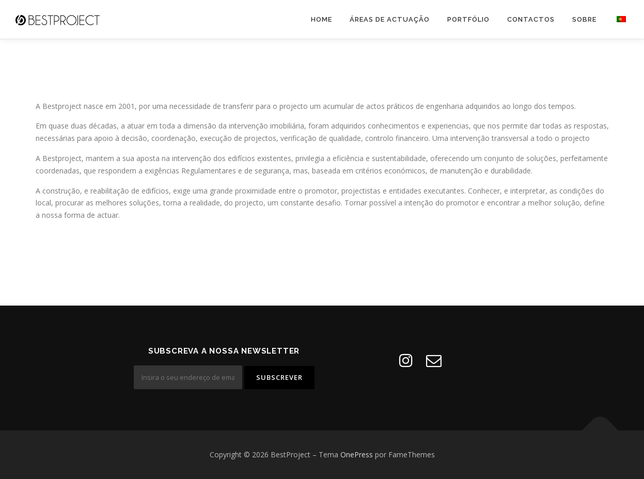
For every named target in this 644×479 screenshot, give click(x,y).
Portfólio (468, 19)
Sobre (584, 19)
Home (321, 19)
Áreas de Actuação (390, 19)
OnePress (356, 454)
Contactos (531, 19)
